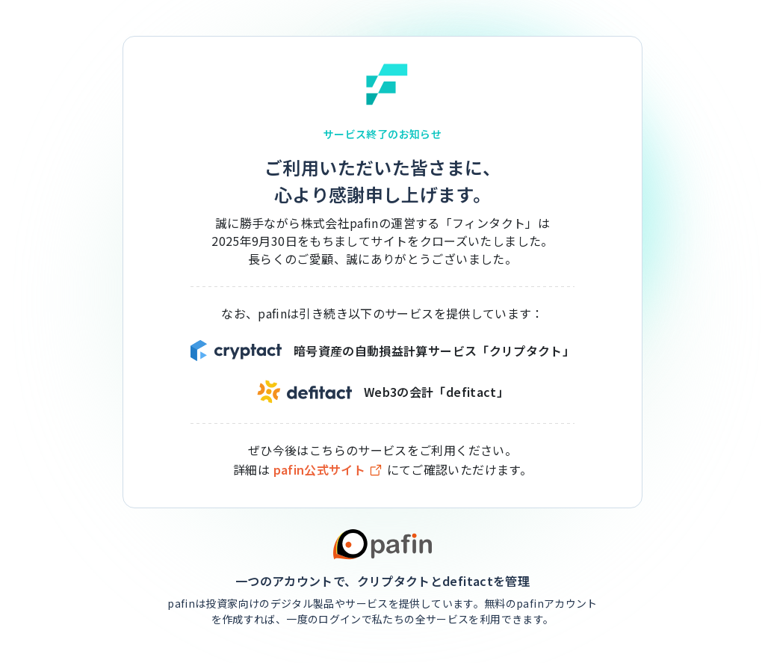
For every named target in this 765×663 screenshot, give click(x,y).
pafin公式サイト (328, 470)
